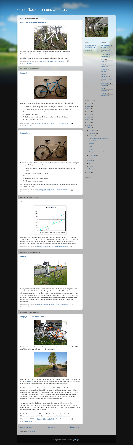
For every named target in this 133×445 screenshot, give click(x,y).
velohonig (104, 95)
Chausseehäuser (90, 45)
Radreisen (104, 85)
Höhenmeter (104, 76)
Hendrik (31, 381)
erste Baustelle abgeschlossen (33, 22)
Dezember (92, 130)
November (92, 133)
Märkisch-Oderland (106, 79)
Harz (102, 74)
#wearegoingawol (106, 50)
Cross (102, 64)
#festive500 (104, 47)
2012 (89, 117)
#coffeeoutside (105, 45)
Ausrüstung (28, 63)
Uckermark (28, 421)
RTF (102, 88)
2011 (89, 120)
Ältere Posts (75, 427)
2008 (89, 128)
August (91, 158)
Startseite (51, 427)
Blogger (76, 440)
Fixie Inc (103, 71)
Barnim (103, 59)
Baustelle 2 (25, 73)
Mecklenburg (105, 83)
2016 (89, 106)
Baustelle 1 (25, 133)
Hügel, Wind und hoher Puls (32, 317)
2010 (89, 122)
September (92, 155)
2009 (89, 125)
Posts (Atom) (32, 431)
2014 (89, 111)
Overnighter (89, 50)
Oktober (91, 136)
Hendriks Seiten (90, 47)
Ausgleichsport (105, 54)
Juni (90, 160)
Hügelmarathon (46, 347)
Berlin (102, 61)
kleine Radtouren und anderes (42, 9)
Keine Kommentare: (62, 123)
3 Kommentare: (60, 61)
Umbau (23, 256)
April (90, 166)
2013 (89, 114)
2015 (89, 109)
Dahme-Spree (105, 66)
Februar (91, 169)
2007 (89, 172)
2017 (89, 103)
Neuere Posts (26, 427)
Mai (90, 163)
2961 (22, 202)
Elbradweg (104, 69)
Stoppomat (104, 90)
